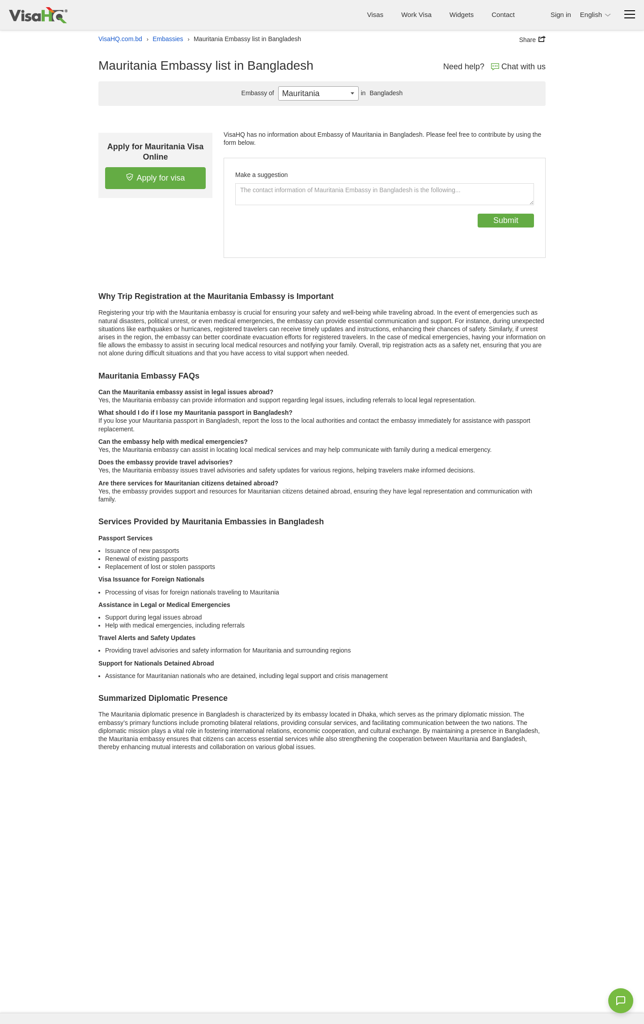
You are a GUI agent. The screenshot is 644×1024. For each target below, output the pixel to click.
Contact (503, 14)
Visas (375, 14)
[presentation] (303, 231)
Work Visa (416, 14)
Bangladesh (381, 93)
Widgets (461, 14)
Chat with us (518, 66)
